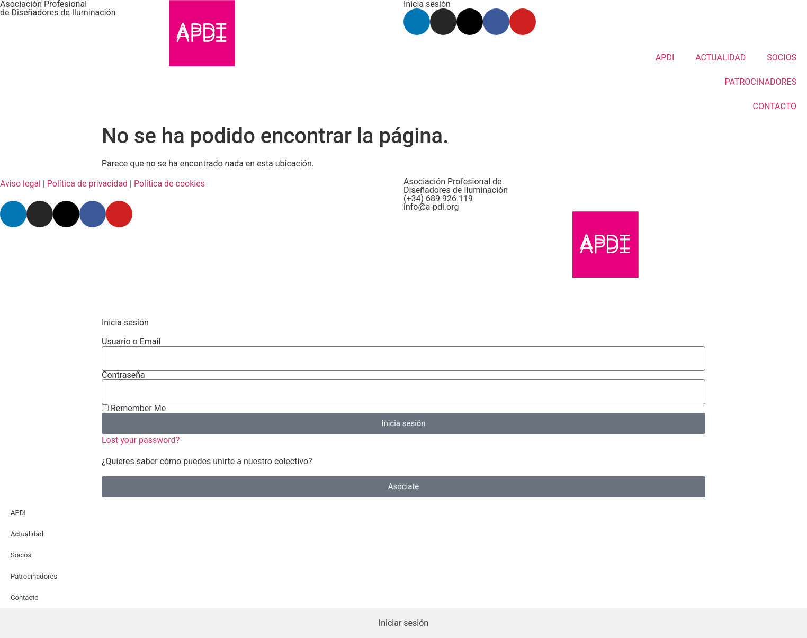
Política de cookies (169, 184)
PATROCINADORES (760, 82)
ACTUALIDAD (720, 57)
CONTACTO (774, 106)
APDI (665, 57)
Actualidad (27, 534)
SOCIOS (781, 57)
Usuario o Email (131, 342)
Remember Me (134, 408)
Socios (21, 555)
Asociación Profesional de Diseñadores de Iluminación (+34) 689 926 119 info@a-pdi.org (455, 194)
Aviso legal (20, 184)
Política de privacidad (87, 184)
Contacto (25, 597)
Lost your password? (141, 440)
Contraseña (123, 375)
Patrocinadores (34, 576)
